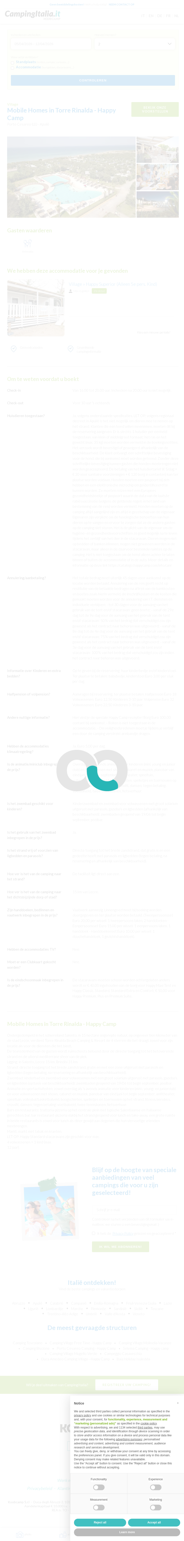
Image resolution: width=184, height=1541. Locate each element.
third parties (145, 1427)
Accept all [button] (154, 1522)
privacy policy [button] (82, 1415)
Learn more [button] (127, 1532)
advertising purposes (129, 1439)
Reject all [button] (100, 1522)
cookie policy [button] (149, 1423)
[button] (178, 1403)
